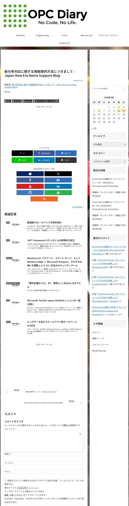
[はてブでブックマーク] (37, 153)
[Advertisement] (44, 60)
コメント (9, 396)
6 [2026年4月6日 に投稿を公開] (99, 110)
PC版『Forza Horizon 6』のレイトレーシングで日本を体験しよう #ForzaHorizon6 (108, 263)
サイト (7, 439)
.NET (7, 101)
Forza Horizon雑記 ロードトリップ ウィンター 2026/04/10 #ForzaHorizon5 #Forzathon (108, 182)
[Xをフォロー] (26, 166)
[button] (77, 153)
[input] (109, 89)
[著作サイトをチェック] (20, 166)
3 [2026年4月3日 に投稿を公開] (118, 106)
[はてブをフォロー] (38, 166)
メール (8, 430)
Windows (27, 101)
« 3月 (94, 128)
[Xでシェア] (10, 153)
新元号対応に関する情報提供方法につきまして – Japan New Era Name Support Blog (40, 85)
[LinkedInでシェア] (64, 153)
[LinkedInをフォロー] (49, 166)
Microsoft (16, 101)
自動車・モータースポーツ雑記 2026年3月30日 (108, 217)
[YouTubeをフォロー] (44, 166)
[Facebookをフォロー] (32, 166)
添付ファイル (10, 455)
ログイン (96, 332)
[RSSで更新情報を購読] (67, 166)
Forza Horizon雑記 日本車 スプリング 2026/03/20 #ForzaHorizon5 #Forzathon (109, 311)
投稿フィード (98, 338)
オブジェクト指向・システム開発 (46, 101)
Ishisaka (113, 301)
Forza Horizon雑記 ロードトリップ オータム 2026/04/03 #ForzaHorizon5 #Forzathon (108, 205)
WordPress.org (99, 350)
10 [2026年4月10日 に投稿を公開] (119, 110)
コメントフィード (100, 344)
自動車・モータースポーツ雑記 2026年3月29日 (108, 227)
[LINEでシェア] (50, 153)
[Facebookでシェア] (24, 153)
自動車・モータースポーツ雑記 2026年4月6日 (108, 194)
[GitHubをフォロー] (55, 166)
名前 (7, 421)
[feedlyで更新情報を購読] (61, 166)
